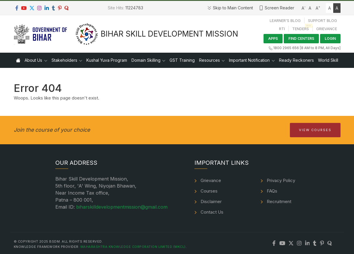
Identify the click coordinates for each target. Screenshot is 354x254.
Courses (209, 191)
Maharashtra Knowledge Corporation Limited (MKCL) (133, 247)
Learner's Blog (285, 20)
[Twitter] (32, 8)
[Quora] (66, 8)
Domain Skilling (145, 60)
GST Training (182, 60)
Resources (209, 60)
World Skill (328, 60)
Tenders (300, 28)
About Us (33, 60)
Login (330, 38)
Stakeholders (64, 60)
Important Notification (249, 60)
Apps (273, 38)
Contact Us (212, 212)
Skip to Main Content (230, 7)
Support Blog (322, 20)
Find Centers (301, 38)
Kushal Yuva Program (106, 60)
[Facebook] (17, 8)
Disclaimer (211, 201)
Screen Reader (276, 7)
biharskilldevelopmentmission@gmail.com (121, 207)
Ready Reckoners (296, 60)
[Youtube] (24, 8)
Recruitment (279, 201)
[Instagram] (39, 8)
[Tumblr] (53, 8)
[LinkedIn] (46, 8)
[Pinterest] (60, 8)
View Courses (315, 130)
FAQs (272, 191)
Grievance (326, 28)
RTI (282, 28)
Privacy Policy (281, 180)
